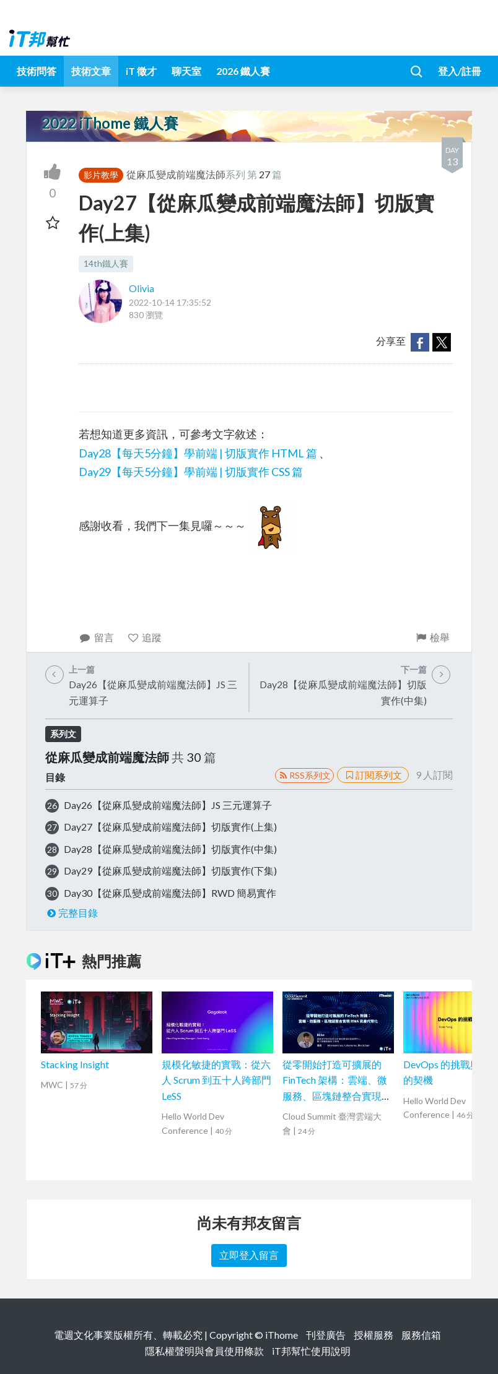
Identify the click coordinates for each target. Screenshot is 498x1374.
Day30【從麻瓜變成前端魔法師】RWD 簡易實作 (170, 893)
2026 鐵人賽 (243, 71)
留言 (96, 637)
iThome (281, 1335)
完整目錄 (71, 912)
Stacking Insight (75, 1064)
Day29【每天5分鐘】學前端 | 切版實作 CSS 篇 (191, 471)
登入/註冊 (459, 71)
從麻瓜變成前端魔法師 (175, 174)
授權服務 (373, 1335)
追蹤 (144, 637)
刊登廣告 (326, 1335)
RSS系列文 (304, 775)
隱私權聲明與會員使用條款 (204, 1351)
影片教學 (101, 175)
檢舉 (432, 637)
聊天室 (186, 71)
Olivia (141, 288)
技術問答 (36, 71)
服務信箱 (421, 1335)
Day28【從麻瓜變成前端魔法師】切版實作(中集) (170, 849)
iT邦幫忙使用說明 (311, 1351)
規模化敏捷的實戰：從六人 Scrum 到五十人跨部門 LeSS (216, 1080)
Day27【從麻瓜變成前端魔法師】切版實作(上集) (170, 826)
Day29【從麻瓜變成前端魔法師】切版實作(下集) (170, 870)
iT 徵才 (141, 71)
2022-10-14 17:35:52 (170, 302)
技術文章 (91, 71)
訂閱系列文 (373, 774)
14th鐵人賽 (106, 263)
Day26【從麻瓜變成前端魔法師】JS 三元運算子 (168, 805)
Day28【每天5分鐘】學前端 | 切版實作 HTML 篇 (198, 453)
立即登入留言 (249, 1255)
